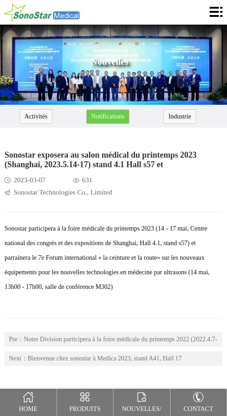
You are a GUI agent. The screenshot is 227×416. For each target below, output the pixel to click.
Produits (84, 400)
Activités (36, 116)
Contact (198, 400)
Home (28, 400)
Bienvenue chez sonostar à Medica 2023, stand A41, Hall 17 (105, 358)
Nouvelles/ (141, 400)
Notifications (107, 116)
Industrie (179, 116)
